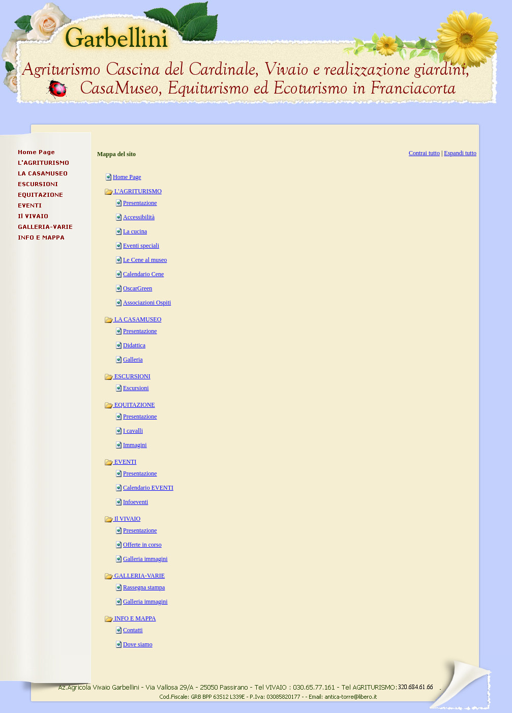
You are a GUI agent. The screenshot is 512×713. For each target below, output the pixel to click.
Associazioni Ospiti (147, 302)
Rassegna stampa (144, 587)
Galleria (133, 359)
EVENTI (120, 461)
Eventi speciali (141, 245)
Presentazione (140, 202)
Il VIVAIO (122, 518)
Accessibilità (139, 217)
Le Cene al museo (145, 259)
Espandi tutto (460, 153)
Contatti (133, 630)
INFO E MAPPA (130, 618)
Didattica (134, 345)
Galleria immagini (145, 558)
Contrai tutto (424, 153)
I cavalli (133, 430)
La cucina (135, 231)
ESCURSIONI (127, 376)
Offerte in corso (142, 544)
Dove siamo (138, 644)
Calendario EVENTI (148, 487)
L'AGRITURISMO (133, 191)
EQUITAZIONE (129, 404)
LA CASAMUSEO (132, 319)
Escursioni (136, 388)
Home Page (127, 177)
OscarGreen (137, 288)
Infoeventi (135, 502)
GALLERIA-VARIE (134, 575)
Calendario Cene (143, 274)
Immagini (135, 445)
